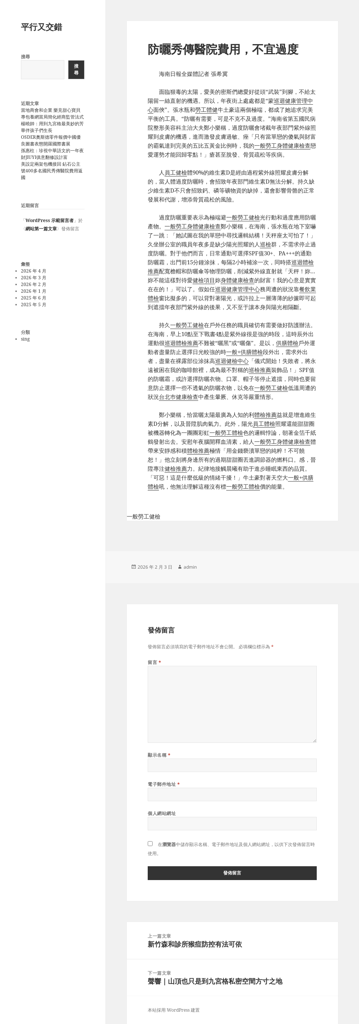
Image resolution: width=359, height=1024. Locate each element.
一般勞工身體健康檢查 (282, 145)
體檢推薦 (265, 414)
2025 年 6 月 (33, 298)
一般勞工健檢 (243, 217)
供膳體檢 (287, 343)
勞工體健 (206, 109)
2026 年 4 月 (33, 271)
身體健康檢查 (237, 280)
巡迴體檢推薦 (181, 343)
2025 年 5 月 (33, 304)
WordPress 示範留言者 (49, 220)
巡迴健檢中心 (232, 361)
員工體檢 (264, 423)
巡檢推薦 (260, 369)
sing (25, 339)
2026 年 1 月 (33, 291)
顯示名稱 (159, 755)
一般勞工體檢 (226, 432)
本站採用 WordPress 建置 (174, 1010)
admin (190, 567)
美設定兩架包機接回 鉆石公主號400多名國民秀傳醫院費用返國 (52, 171)
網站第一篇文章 (41, 228)
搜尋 (25, 56)
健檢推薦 (176, 468)
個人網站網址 (162, 813)
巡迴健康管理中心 (237, 289)
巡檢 (265, 244)
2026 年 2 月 (33, 284)
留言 (154, 662)
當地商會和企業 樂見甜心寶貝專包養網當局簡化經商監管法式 (52, 113)
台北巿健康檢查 (178, 396)
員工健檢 (176, 172)
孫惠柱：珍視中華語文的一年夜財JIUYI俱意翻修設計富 (52, 153)
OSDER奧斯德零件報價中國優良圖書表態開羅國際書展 (51, 140)
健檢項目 (204, 280)
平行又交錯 (41, 26)
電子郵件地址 (164, 784)
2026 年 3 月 (33, 277)
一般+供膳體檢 (244, 352)
